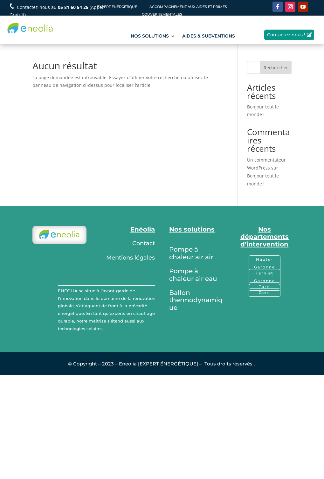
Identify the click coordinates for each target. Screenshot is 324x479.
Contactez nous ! (286, 35)
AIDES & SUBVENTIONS (208, 36)
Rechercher (276, 68)
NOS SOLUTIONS (150, 36)
